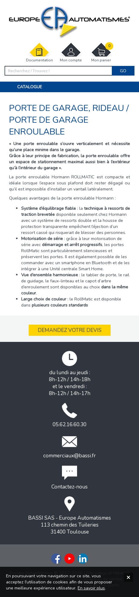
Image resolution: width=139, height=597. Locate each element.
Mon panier (101, 52)
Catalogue (29, 87)
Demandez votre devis (70, 330)
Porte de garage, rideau (67, 108)
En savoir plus (91, 588)
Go (123, 71)
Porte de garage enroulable (48, 126)
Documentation (39, 52)
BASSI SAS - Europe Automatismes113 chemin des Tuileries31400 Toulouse (69, 515)
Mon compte (71, 52)
